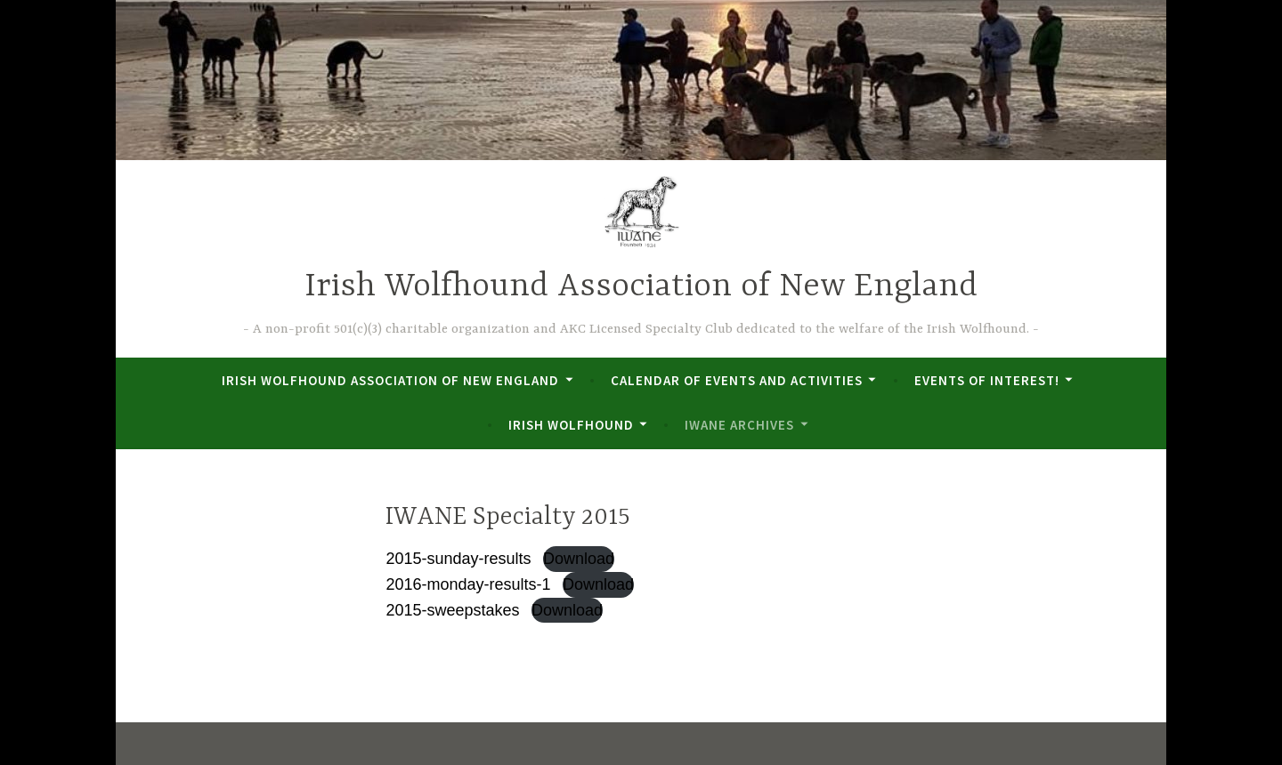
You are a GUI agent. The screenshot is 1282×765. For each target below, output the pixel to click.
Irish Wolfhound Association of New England (641, 287)
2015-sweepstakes (452, 610)
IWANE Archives (739, 424)
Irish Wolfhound (571, 424)
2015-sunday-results (458, 559)
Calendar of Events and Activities (737, 380)
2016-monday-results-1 (467, 584)
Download (578, 559)
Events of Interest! (986, 380)
